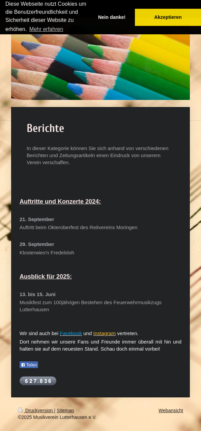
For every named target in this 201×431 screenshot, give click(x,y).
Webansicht (171, 410)
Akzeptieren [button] (168, 17)
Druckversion (36, 410)
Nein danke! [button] (112, 17)
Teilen (29, 365)
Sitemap (65, 410)
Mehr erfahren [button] (46, 29)
